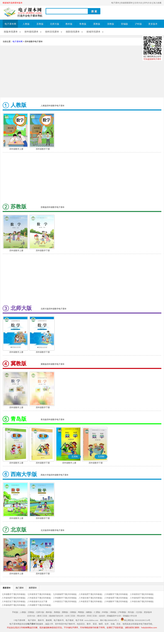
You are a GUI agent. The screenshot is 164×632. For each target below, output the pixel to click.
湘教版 (89, 612)
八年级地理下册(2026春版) (90, 594)
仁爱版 (97, 612)
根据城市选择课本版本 (12, 3)
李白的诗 (81, 616)
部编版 (124, 24)
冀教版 (96, 24)
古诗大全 (138, 3)
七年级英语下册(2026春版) (39, 594)
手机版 (15, 612)
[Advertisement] (82, 72)
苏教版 (40, 24)
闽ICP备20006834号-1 (109, 620)
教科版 (68, 24)
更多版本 (153, 24)
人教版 (26, 24)
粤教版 (81, 612)
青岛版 (131, 612)
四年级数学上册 (16, 149)
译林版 (113, 612)
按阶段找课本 (73, 31)
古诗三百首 (70, 616)
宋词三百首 (92, 616)
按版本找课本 (11, 31)
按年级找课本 (31, 31)
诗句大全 (148, 3)
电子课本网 (10, 24)
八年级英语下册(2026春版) (142, 594)
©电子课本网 (19, 620)
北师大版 (54, 24)
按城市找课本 (93, 31)
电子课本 (115, 3)
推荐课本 (33, 588)
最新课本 (7, 588)
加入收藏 (157, 3)
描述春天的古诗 (56, 616)
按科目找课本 (52, 31)
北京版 (139, 612)
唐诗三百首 (42, 616)
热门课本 (20, 588)
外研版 (105, 612)
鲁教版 (82, 24)
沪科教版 (122, 612)
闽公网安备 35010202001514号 (135, 620)
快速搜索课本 (127, 3)
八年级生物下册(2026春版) (90, 598)
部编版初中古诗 (114, 616)
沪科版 (138, 24)
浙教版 (110, 24)
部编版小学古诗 (130, 616)
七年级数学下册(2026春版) (13, 594)
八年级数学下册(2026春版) (116, 594)
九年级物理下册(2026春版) (65, 594)
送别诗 (102, 616)
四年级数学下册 (43, 149)
